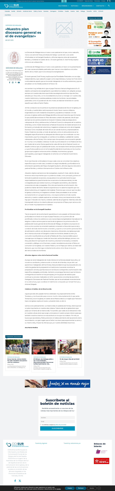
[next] (65, 1)
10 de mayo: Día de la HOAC (70, 359)
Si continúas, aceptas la (53, 424)
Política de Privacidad (67, 488)
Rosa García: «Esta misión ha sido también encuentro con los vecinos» (17, 360)
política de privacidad (60, 424)
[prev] (62, 1)
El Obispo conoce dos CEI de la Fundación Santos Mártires (30, 1)
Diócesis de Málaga (13, 25)
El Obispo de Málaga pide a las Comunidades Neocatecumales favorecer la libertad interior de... (43, 361)
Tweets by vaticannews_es (72, 443)
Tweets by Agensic (41, 443)
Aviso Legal (79, 488)
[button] (109, 6)
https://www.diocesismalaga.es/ (14, 70)
